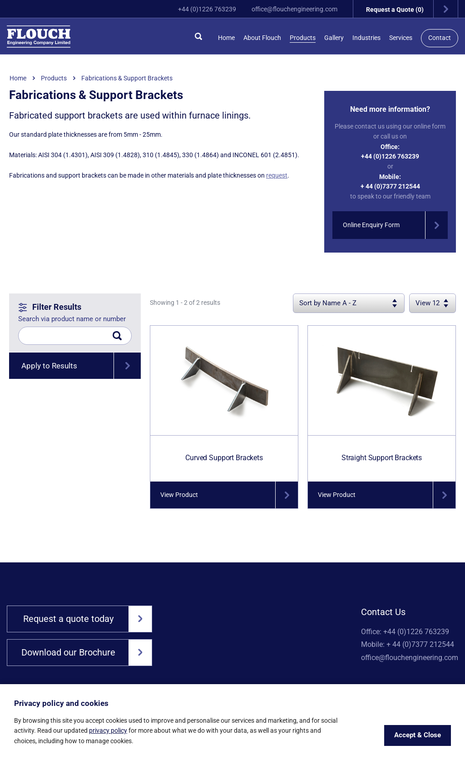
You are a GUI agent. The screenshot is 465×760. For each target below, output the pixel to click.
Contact (439, 37)
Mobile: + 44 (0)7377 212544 (407, 645)
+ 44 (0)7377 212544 (390, 186)
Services (400, 37)
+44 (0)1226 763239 (202, 9)
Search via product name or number (72, 319)
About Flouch (262, 37)
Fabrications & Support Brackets (127, 78)
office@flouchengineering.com (289, 9)
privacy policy (108, 730)
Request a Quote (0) (410, 9)
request (276, 175)
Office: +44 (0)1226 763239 (405, 632)
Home (226, 37)
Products (303, 37)
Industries (366, 37)
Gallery (334, 37)
